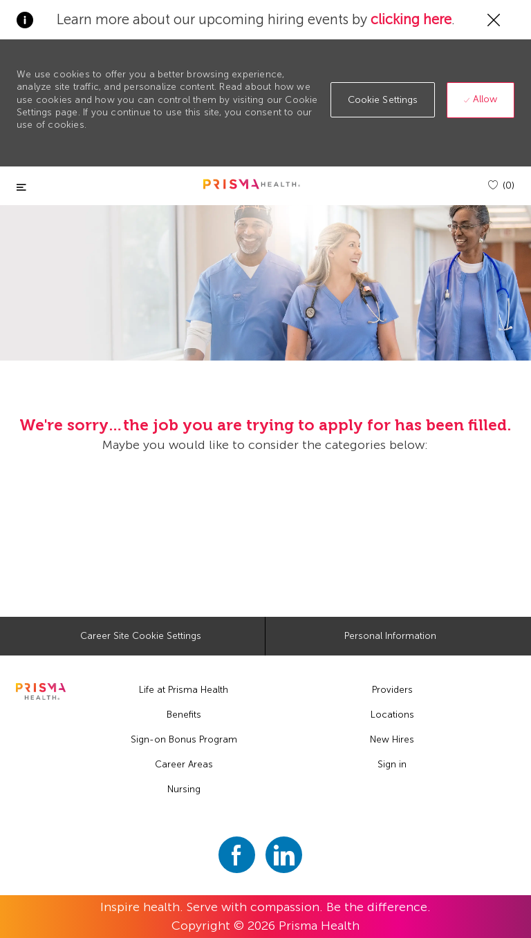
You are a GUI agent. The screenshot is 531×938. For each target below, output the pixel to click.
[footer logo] (41, 691)
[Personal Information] (390, 636)
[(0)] (501, 185)
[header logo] (251, 184)
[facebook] (236, 854)
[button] (383, 99)
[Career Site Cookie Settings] (140, 636)
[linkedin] (284, 854)
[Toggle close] (21, 187)
